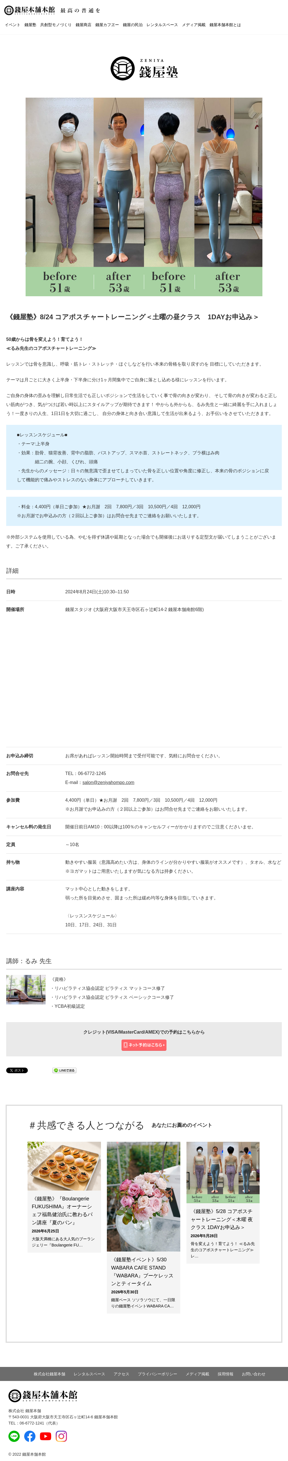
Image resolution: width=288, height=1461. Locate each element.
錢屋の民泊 (133, 24)
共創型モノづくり (56, 24)
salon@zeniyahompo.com (108, 782)
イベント (13, 24)
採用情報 (225, 1374)
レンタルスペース (162, 24)
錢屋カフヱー (107, 24)
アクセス (121, 1374)
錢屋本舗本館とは (225, 24)
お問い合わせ (254, 1374)
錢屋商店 (83, 24)
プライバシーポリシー (157, 1374)
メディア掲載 (194, 24)
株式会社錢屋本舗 (49, 1374)
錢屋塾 (30, 24)
